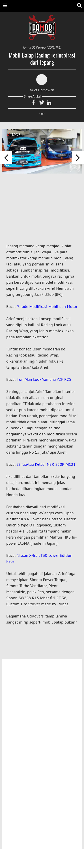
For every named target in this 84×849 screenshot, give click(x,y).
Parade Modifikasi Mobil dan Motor (47, 306)
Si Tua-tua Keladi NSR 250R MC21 (46, 464)
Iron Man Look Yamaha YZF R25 (44, 379)
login (42, 113)
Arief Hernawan (42, 83)
